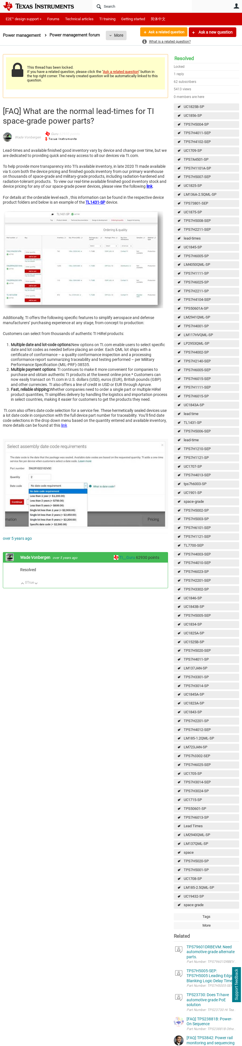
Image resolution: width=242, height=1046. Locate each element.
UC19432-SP (194, 896)
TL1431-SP (193, 422)
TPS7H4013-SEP (197, 475)
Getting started (133, 19)
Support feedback (236, 984)
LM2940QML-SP (197, 835)
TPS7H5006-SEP (197, 431)
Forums (53, 19)
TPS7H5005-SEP (197, 615)
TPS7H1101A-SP (197, 168)
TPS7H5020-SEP (197, 650)
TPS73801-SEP (196, 203)
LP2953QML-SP (196, 343)
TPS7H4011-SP (196, 659)
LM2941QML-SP (197, 317)
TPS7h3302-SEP (197, 756)
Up (22, 583)
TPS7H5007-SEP (197, 177)
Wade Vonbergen (28, 137)
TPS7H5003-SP (196, 519)
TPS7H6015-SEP (197, 379)
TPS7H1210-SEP (197, 449)
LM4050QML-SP (197, 264)
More (118, 35)
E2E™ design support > (24, 19)
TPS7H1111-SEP (197, 387)
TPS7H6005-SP (196, 256)
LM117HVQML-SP (198, 335)
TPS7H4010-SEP (197, 563)
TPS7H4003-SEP (197, 554)
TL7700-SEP (194, 545)
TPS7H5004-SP (196, 124)
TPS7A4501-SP (196, 159)
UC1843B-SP (194, 606)
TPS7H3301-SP (196, 677)
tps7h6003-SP (195, 484)
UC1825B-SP (194, 107)
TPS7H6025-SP (196, 282)
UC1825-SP (193, 185)
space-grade (194, 501)
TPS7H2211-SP (196, 291)
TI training (107, 19)
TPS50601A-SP (196, 308)
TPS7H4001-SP (196, 326)
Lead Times (193, 826)
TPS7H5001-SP (196, 870)
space (189, 852)
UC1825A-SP (194, 633)
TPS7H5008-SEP (197, 220)
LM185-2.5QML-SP (199, 887)
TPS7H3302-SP (196, 589)
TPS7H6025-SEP (197, 765)
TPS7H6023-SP (196, 571)
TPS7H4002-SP (196, 352)
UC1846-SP (193, 598)
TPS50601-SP (195, 808)
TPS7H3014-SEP (197, 782)
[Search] (142, 6)
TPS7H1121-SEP (197, 536)
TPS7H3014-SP (196, 686)
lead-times (192, 238)
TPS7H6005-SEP (197, 370)
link (149, 186)
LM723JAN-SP (195, 747)
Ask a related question (164, 32)
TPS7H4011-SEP (197, 133)
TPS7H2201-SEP (197, 580)
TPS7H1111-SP (196, 273)
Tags (206, 916)
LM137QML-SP (196, 843)
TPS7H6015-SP (196, 396)
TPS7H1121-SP (196, 457)
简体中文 (158, 19)
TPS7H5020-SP (196, 861)
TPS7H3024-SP (196, 791)
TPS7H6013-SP (196, 817)
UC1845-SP (193, 247)
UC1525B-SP (194, 642)
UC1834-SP (193, 624)
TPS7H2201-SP (196, 721)
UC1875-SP (193, 212)
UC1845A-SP (194, 694)
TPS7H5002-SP (196, 510)
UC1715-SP (193, 800)
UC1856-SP (193, 115)
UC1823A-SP (194, 703)
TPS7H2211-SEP (197, 229)
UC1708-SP (193, 879)
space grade (194, 905)
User (236, 6)
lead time (191, 414)
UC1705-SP (193, 773)
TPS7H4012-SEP (197, 730)
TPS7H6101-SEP (197, 528)
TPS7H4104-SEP (197, 299)
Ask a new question (215, 32)
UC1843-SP (193, 712)
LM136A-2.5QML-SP (200, 194)
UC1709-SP (193, 150)
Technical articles (79, 19)
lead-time (191, 440)
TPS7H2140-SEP (197, 361)
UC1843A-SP (194, 405)
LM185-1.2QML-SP (199, 738)
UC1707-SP (193, 466)
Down (36, 583)
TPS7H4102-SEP (197, 142)
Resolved (184, 58)
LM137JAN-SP (195, 668)
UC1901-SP (193, 493)
